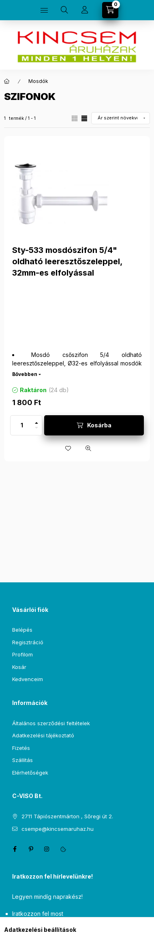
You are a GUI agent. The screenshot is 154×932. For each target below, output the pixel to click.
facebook (14, 849)
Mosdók (38, 81)
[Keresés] (64, 10)
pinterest (31, 849)
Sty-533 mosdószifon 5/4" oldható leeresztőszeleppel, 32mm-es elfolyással (67, 261)
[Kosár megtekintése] (110, 10)
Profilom (22, 654)
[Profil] (85, 10)
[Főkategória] (7, 81)
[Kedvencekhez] (68, 448)
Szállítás (22, 760)
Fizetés (21, 748)
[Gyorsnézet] (88, 448)
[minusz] (36, 430)
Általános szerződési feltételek (51, 723)
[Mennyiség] (22, 425)
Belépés (22, 629)
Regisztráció (27, 642)
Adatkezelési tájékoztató (43, 735)
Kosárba (99, 425)
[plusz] (36, 420)
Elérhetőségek (30, 772)
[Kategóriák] (44, 10)
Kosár (19, 667)
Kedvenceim (27, 679)
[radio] (74, 118)
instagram (47, 849)
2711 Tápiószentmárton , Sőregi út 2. (67, 816)
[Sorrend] (120, 118)
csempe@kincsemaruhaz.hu (57, 829)
